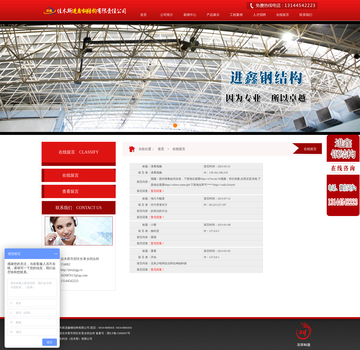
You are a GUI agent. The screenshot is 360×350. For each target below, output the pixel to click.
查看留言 (70, 191)
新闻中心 (189, 15)
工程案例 (236, 15)
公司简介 (166, 15)
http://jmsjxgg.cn (71, 270)
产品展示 (213, 15)
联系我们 (305, 15)
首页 (143, 15)
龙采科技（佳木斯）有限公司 (74, 338)
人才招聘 (259, 15)
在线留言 (282, 15)
